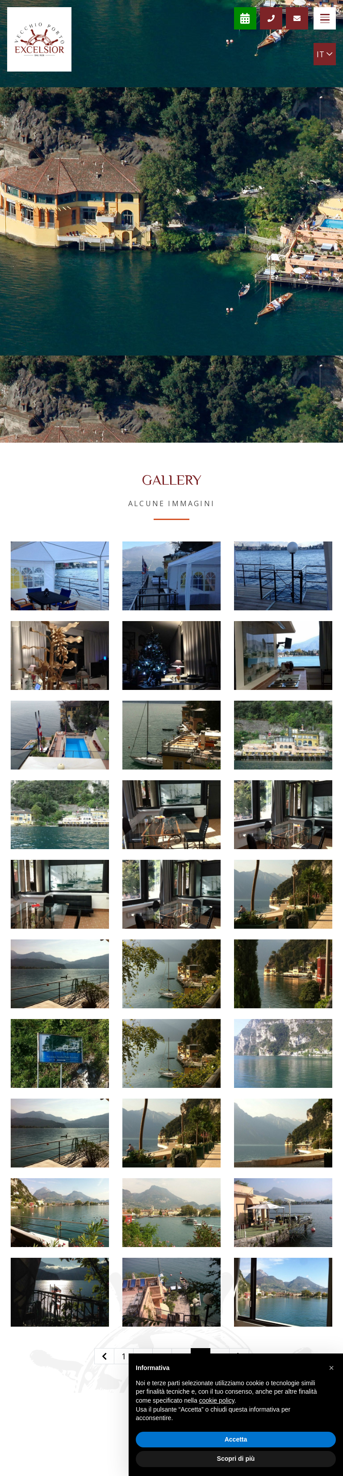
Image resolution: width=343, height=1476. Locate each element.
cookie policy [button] (216, 1400)
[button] (331, 1368)
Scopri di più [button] (236, 1458)
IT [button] (324, 54)
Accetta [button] (236, 1439)
